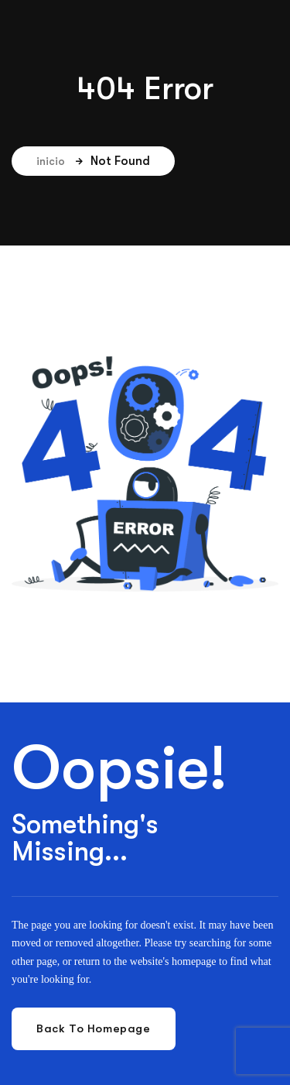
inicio (59, 161)
